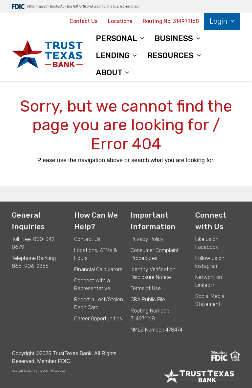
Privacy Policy (147, 239)
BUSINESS (175, 38)
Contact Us (83, 21)
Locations (120, 21)
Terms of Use (146, 288)
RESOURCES (171, 55)
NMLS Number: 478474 (156, 330)
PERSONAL (117, 38)
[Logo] (47, 55)
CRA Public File (148, 299)
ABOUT (110, 72)
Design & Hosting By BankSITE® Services (38, 371)
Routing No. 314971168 (171, 21)
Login (219, 21)
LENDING (114, 55)
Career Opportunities (98, 318)
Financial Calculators (98, 269)
